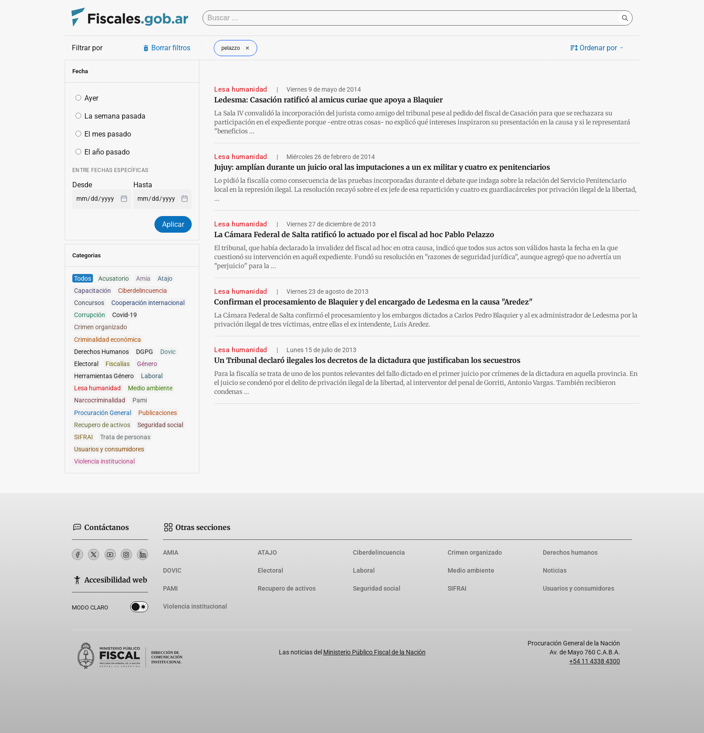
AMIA (170, 552)
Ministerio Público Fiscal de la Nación (374, 652)
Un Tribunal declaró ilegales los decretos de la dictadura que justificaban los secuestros (367, 360)
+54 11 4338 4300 (594, 661)
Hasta (142, 185)
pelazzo (236, 48)
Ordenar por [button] (598, 48)
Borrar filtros (166, 48)
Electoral (270, 570)
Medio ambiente (471, 570)
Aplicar (173, 224)
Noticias (555, 570)
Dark (139, 609)
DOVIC (172, 570)
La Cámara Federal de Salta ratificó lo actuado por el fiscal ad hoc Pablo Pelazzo (354, 234)
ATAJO (267, 552)
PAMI (170, 588)
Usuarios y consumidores (578, 588)
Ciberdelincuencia (379, 552)
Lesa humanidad (241, 89)
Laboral (364, 570)
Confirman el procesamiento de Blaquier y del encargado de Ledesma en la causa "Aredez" (373, 301)
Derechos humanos (570, 552)
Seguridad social (376, 588)
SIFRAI (457, 588)
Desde (82, 185)
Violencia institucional (195, 606)
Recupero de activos (287, 588)
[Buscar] (413, 17)
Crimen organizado (475, 552)
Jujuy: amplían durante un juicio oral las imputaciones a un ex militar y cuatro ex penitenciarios (382, 167)
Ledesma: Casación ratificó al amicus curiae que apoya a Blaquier (328, 99)
